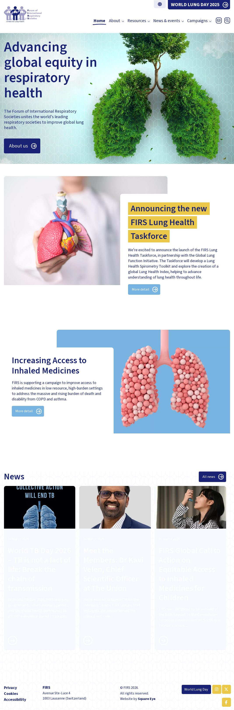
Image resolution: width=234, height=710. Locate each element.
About (114, 21)
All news (208, 476)
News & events (166, 21)
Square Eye (146, 698)
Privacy (10, 688)
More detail (140, 289)
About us (18, 145)
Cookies (11, 693)
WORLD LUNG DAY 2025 (195, 4)
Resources (136, 21)
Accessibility (15, 699)
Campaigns (197, 21)
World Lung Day (196, 689)
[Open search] (226, 21)
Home (99, 21)
